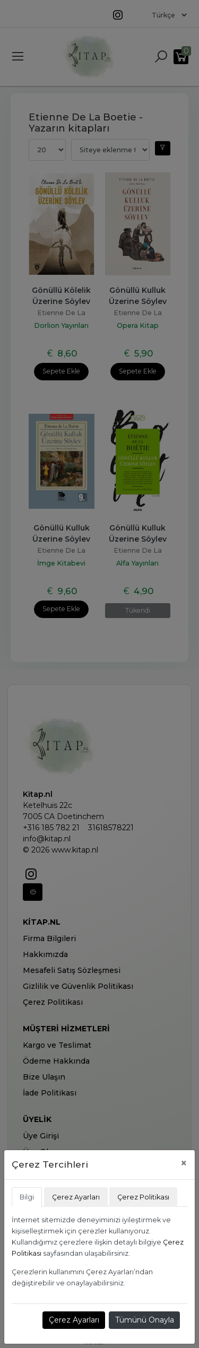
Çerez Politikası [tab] (143, 1197)
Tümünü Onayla (144, 1320)
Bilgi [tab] (27, 1197)
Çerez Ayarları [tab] (76, 1197)
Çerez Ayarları (74, 1320)
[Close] (184, 1163)
